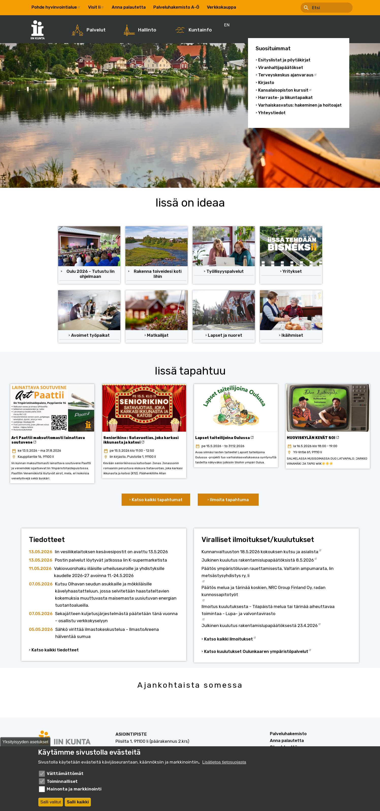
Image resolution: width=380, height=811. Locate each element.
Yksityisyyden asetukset (25, 741)
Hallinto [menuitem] (147, 30)
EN (246, 7)
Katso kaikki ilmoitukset (230, 638)
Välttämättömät (65, 773)
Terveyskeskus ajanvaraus (287, 75)
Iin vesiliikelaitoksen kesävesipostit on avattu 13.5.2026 (111, 551)
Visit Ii (96, 7)
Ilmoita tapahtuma (229, 499)
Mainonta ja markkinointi (74, 788)
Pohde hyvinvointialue (55, 7)
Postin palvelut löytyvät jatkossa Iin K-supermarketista (111, 560)
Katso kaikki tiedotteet (55, 649)
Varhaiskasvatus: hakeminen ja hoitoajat (300, 105)
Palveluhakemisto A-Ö (176, 7)
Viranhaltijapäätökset (280, 67)
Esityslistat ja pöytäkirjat (284, 60)
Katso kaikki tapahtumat (157, 499)
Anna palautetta (129, 7)
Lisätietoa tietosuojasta (224, 762)
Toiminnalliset (62, 781)
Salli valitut (50, 802)
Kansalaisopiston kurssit (285, 90)
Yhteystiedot (272, 112)
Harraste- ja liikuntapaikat (285, 97)
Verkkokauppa (221, 7)
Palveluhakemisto (288, 733)
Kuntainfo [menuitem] (200, 30)
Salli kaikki (78, 802)
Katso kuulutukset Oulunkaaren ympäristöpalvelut (258, 651)
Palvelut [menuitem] (96, 30)
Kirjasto (266, 82)
